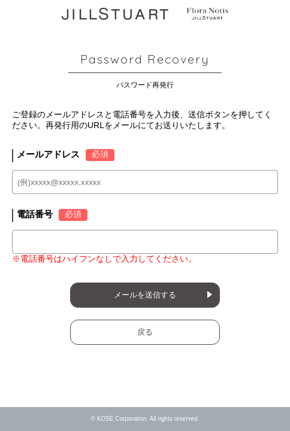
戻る (145, 331)
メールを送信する (145, 294)
